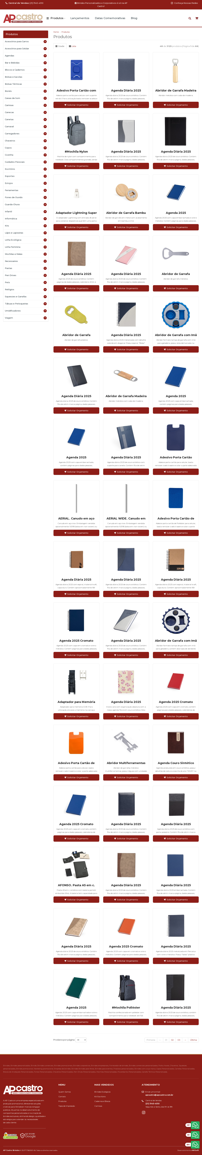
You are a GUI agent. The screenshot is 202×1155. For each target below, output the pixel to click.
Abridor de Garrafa (176, 274)
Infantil (26, 211)
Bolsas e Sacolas (26, 77)
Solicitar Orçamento (76, 105)
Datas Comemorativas (110, 18)
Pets (26, 282)
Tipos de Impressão (66, 1106)
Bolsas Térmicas (26, 84)
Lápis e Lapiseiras (26, 232)
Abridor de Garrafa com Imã (176, 335)
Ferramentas (26, 190)
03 (179, 1040)
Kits (26, 225)
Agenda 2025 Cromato (76, 640)
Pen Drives (26, 275)
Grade (59, 46)
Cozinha (26, 155)
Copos (26, 147)
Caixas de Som (26, 98)
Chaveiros (26, 140)
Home (56, 32)
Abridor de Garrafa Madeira (175, 90)
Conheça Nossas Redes (184, 3)
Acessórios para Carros (26, 41)
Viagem (26, 317)
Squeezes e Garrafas (26, 296)
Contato (62, 1096)
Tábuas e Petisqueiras (26, 303)
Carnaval (26, 126)
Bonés (26, 91)
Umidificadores (26, 310)
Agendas (26, 55)
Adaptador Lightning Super (76, 213)
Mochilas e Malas (26, 254)
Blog (134, 18)
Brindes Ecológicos (102, 1092)
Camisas (26, 105)
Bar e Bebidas (26, 62)
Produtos (56, 18)
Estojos (26, 183)
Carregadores (26, 133)
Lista (72, 46)
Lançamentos (79, 18)
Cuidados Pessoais (26, 162)
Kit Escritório (100, 1096)
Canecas (26, 112)
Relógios (26, 289)
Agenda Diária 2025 (126, 90)
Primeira (151, 1040)
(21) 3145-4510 (24, 3)
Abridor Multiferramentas (126, 763)
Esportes (26, 176)
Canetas (26, 119)
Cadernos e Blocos (102, 1101)
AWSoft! (195, 1150)
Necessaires (26, 261)
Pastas (26, 268)
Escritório (26, 169)
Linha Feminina (26, 247)
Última (193, 1040)
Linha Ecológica (26, 240)
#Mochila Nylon (76, 151)
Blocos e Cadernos (26, 69)
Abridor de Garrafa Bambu (126, 213)
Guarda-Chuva (26, 204)
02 (172, 1040)
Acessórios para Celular (26, 48)
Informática (26, 218)
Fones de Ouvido (26, 197)
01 (166, 1040)
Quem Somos (64, 1092)
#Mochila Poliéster (126, 1007)
